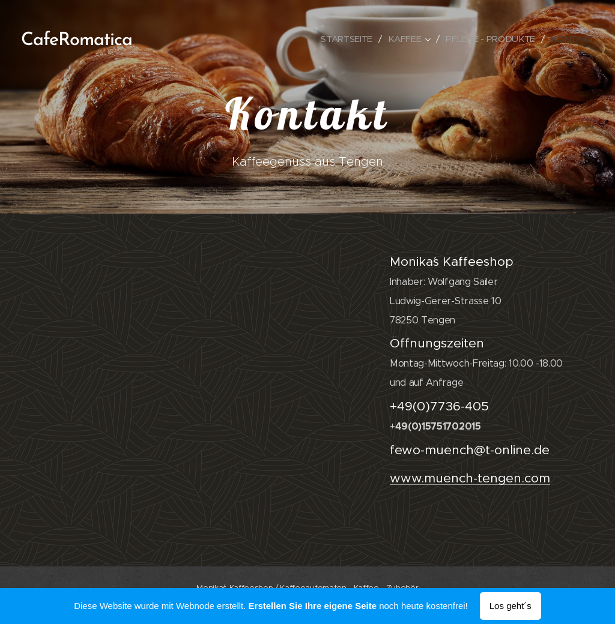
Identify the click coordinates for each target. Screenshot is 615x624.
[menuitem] (344, 39)
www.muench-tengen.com (470, 478)
